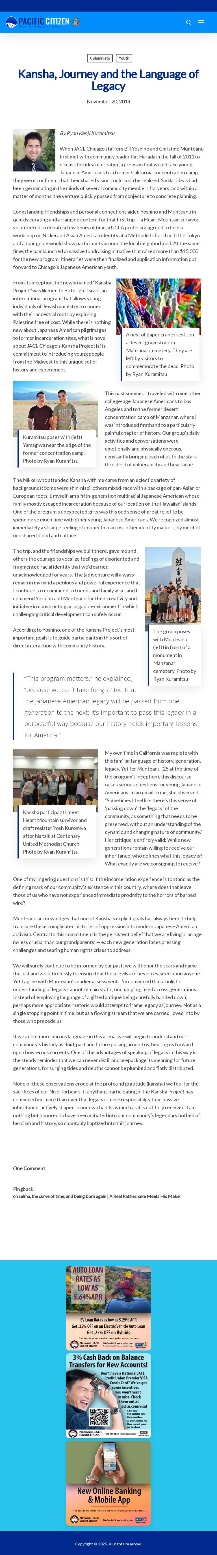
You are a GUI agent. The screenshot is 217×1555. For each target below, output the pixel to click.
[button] (201, 22)
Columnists (100, 58)
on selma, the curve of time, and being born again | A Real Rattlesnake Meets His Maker (97, 1196)
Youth (124, 58)
